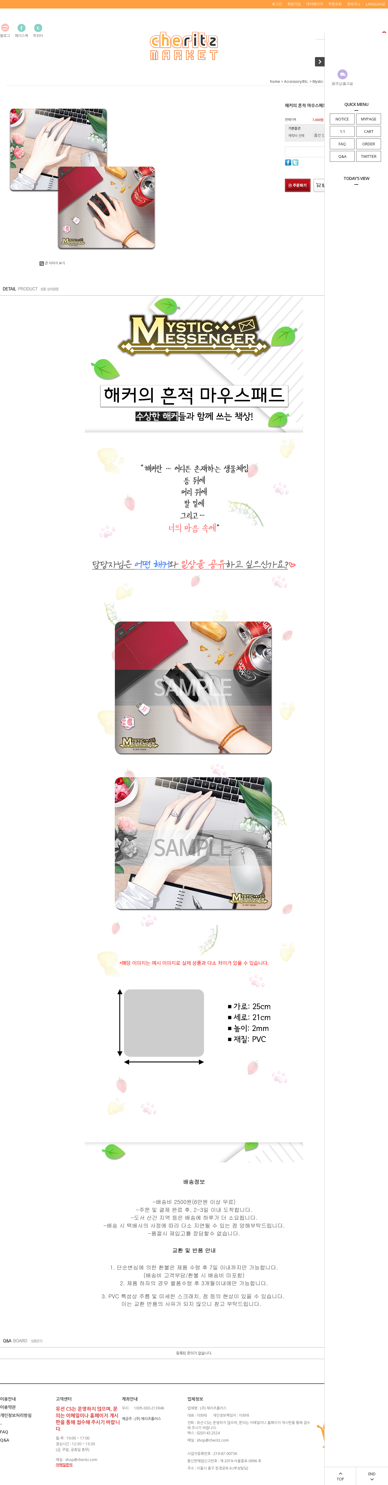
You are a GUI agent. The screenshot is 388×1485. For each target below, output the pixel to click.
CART (368, 131)
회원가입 (294, 4)
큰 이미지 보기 (52, 263)
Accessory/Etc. (296, 81)
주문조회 (335, 4)
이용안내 (8, 1399)
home (275, 81)
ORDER (368, 144)
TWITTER (368, 156)
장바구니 (353, 4)
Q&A (342, 156)
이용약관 (8, 1407)
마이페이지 (314, 4)
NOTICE (342, 119)
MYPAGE (368, 119)
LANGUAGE (375, 4)
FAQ (342, 144)
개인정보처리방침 (16, 1415)
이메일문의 (64, 1464)
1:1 (342, 131)
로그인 (277, 4)
